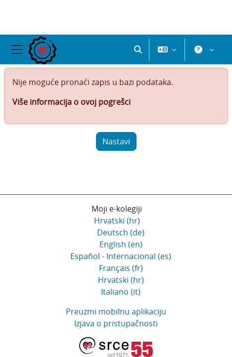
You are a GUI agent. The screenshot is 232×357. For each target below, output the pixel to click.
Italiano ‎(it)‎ (120, 291)
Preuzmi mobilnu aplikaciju (116, 311)
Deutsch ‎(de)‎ (120, 232)
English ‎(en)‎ (120, 244)
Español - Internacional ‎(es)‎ (120, 256)
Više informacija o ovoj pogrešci (71, 101)
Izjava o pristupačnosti (116, 323)
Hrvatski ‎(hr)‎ (117, 220)
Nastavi (116, 141)
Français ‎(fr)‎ (121, 268)
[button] (138, 49)
